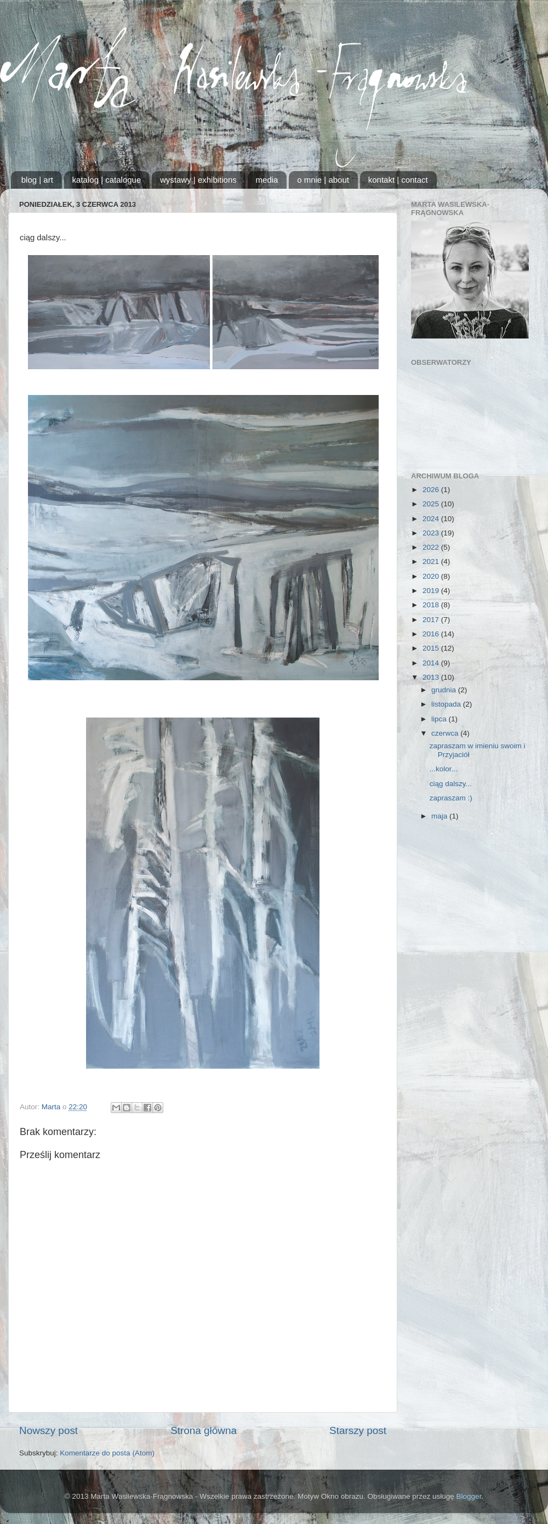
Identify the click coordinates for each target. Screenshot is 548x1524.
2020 (432, 576)
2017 (432, 620)
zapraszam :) (451, 798)
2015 (432, 648)
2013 (432, 677)
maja (440, 816)
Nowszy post (48, 1430)
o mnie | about (323, 179)
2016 (432, 634)
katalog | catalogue (106, 179)
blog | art (37, 179)
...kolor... (444, 769)
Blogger (469, 1496)
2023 (432, 533)
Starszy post (357, 1430)
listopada (447, 704)
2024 (432, 519)
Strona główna (203, 1430)
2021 (432, 561)
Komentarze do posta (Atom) (107, 1453)
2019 (432, 590)
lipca (440, 719)
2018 (432, 605)
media (267, 179)
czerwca (445, 733)
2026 (432, 490)
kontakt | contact (398, 179)
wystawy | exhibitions (198, 179)
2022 (432, 547)
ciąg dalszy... (451, 784)
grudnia (444, 690)
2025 (432, 504)
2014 (432, 663)
